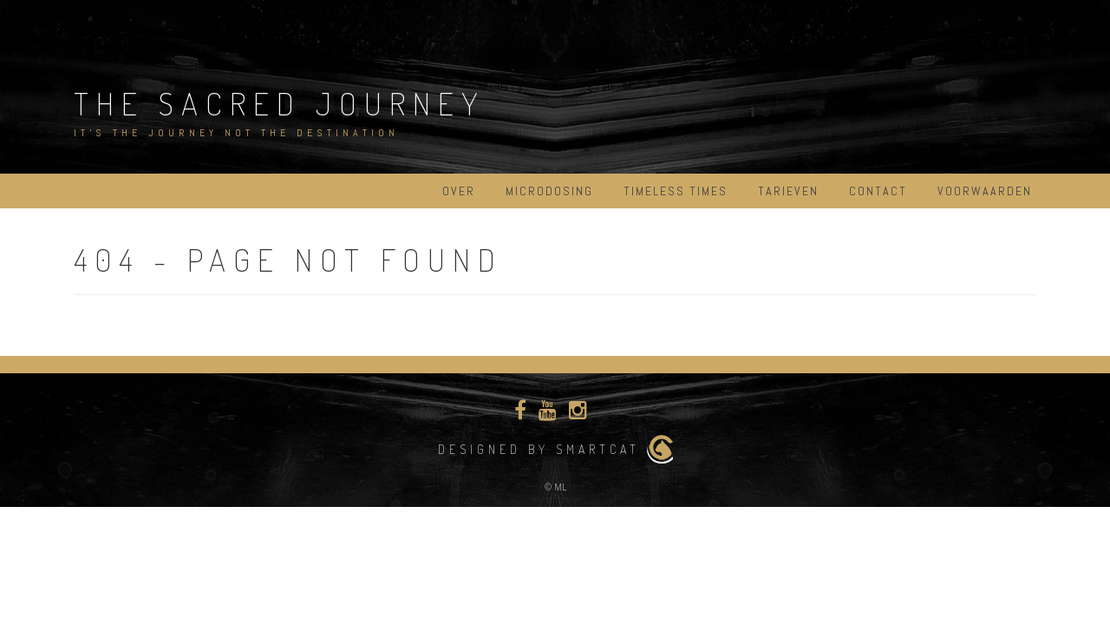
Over (458, 191)
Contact (878, 191)
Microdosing (549, 191)
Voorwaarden (984, 191)
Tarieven (788, 191)
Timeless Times (676, 191)
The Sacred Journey (280, 103)
